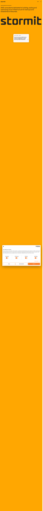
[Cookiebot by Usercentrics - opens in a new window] (36, 246)
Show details (36, 261)
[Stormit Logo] (3, 1)
